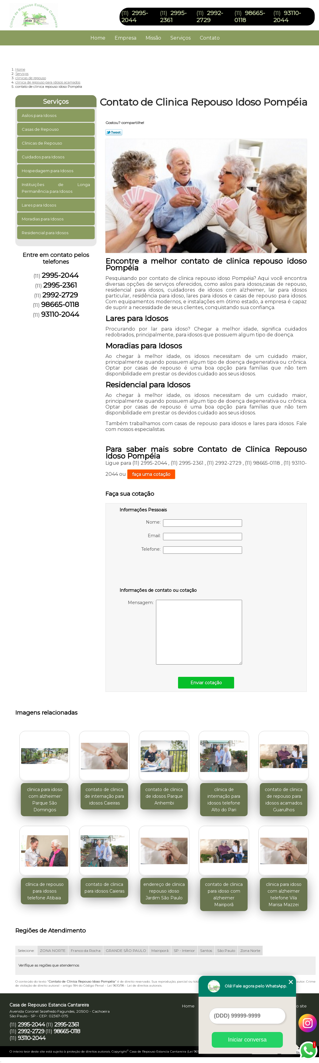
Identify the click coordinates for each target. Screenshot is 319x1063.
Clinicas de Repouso (42, 143)
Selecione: (26, 950)
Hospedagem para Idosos (48, 170)
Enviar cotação (206, 682)
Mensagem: (185, 632)
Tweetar (113, 132)
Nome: (194, 523)
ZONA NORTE (53, 950)
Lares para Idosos (39, 205)
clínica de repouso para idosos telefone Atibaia (44, 891)
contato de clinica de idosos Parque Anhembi (164, 796)
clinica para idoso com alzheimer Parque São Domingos (45, 800)
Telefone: (191, 550)
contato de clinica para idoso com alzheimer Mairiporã (224, 894)
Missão (153, 38)
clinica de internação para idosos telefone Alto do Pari (223, 800)
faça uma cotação (151, 474)
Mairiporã (160, 950)
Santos (206, 950)
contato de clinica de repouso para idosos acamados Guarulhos (283, 800)
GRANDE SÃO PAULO (126, 950)
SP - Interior (184, 950)
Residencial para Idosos (45, 232)
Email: (195, 536)
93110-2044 (287, 17)
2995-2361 (60, 285)
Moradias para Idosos (43, 218)
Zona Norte (250, 950)
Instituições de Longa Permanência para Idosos (56, 188)
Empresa (125, 38)
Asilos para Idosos (39, 115)
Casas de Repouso (41, 129)
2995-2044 (134, 17)
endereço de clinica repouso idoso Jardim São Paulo (164, 891)
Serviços (180, 38)
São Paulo (226, 950)
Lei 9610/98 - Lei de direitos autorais (134, 985)
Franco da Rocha (86, 950)
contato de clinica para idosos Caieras (104, 888)
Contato (210, 38)
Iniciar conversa (247, 1040)
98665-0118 (60, 304)
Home (97, 38)
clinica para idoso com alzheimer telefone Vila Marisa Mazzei (284, 894)
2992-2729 (209, 17)
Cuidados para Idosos (43, 156)
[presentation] (158, 572)
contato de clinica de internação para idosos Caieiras (104, 796)
